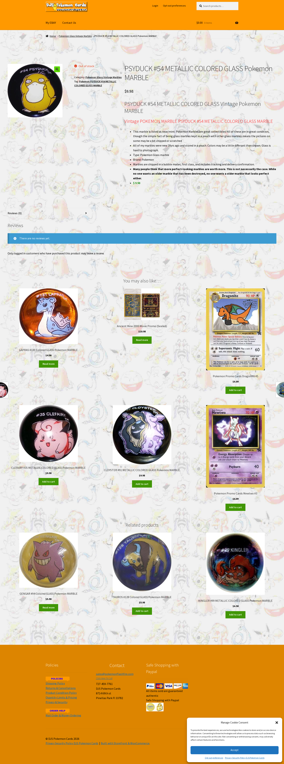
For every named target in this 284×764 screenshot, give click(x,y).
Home (53, 36)
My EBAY (51, 22)
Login (155, 5)
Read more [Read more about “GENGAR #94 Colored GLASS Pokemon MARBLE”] (49, 607)
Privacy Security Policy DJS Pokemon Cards (244, 757)
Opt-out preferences (214, 757)
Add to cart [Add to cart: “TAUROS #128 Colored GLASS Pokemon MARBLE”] (142, 611)
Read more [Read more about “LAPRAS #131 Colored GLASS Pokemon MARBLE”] (49, 363)
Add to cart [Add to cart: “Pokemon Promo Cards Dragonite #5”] (235, 390)
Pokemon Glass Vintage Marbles (75, 36)
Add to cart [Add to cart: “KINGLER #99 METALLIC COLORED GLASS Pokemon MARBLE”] (235, 614)
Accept (235, 750)
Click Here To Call (104, 678)
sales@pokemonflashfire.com (114, 674)
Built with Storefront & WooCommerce (125, 743)
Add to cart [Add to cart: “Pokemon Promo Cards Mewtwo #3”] (235, 507)
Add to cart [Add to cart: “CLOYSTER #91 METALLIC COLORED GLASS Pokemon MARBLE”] (142, 484)
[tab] (48, 213)
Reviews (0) (15, 213)
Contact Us (69, 22)
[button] (277, 722)
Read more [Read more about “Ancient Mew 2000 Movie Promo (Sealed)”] (142, 340)
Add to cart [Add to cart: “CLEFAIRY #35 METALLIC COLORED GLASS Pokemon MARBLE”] (48, 481)
